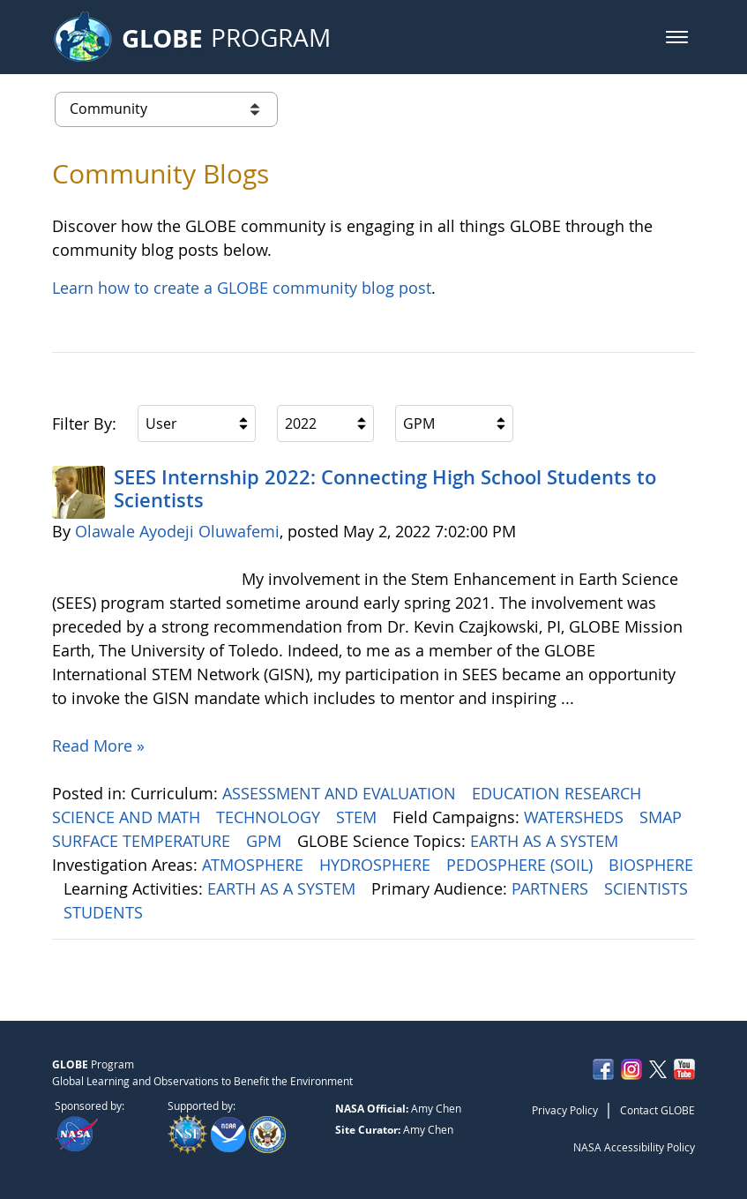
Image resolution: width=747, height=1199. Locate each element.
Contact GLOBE (657, 1110)
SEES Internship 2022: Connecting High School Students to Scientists (385, 488)
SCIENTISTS (646, 888)
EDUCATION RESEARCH (559, 793)
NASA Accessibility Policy (634, 1147)
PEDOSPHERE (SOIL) (521, 864)
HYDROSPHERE (377, 864)
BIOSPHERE (651, 864)
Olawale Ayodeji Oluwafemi (177, 531)
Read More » (98, 745)
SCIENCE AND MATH (128, 817)
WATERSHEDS (576, 817)
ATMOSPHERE (255, 864)
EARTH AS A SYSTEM (546, 840)
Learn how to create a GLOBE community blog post (241, 287)
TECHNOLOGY (270, 817)
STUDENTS (105, 912)
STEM (358, 817)
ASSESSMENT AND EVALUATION (341, 793)
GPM (266, 840)
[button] (677, 37)
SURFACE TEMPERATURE (143, 840)
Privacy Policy (565, 1110)
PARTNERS (552, 888)
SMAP (662, 817)
